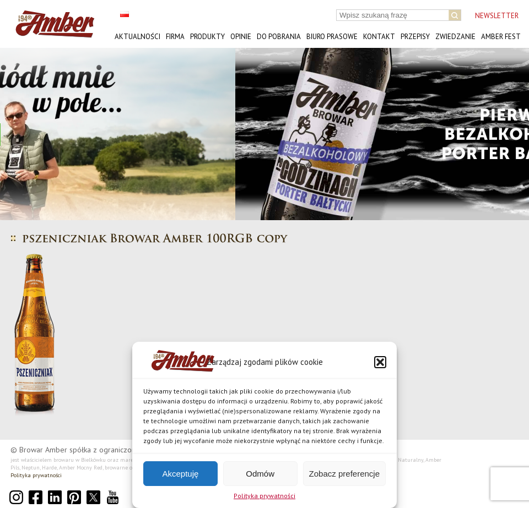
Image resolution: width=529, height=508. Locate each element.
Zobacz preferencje (344, 473)
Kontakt (379, 36)
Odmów (260, 473)
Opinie (240, 36)
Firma (175, 36)
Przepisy (415, 36)
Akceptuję (180, 473)
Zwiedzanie (455, 36)
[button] (380, 362)
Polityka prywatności (264, 495)
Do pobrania (279, 36)
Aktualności (137, 36)
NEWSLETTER (497, 15)
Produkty (207, 36)
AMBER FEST (501, 36)
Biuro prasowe (332, 36)
